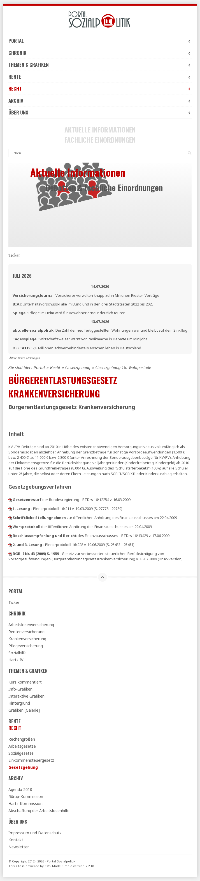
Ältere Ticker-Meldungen (24, 357)
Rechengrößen (21, 739)
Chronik (100, 52)
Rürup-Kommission (25, 796)
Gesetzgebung (77, 367)
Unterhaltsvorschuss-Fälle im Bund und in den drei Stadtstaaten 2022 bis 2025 (83, 304)
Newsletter (18, 846)
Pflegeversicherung (25, 645)
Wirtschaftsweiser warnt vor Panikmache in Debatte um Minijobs (80, 338)
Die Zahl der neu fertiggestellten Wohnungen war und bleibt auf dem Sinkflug (100, 330)
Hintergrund (19, 703)
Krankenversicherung (27, 638)
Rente (100, 76)
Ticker (13, 602)
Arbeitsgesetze (22, 746)
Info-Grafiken (20, 689)
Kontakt (15, 839)
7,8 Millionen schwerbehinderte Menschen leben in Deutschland (77, 347)
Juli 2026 (22, 276)
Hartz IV (15, 659)
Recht (100, 88)
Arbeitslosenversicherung (31, 624)
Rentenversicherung (26, 631)
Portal (100, 40)
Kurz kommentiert (25, 682)
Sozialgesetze (21, 753)
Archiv (100, 100)
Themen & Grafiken (100, 64)
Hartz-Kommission (25, 803)
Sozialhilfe (17, 652)
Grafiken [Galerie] (24, 710)
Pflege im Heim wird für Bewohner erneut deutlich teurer (69, 312)
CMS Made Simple (58, 866)
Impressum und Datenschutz (35, 832)
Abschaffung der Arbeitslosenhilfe (38, 810)
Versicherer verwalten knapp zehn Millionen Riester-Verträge (86, 295)
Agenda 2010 (20, 789)
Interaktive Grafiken (26, 696)
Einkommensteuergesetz (31, 760)
